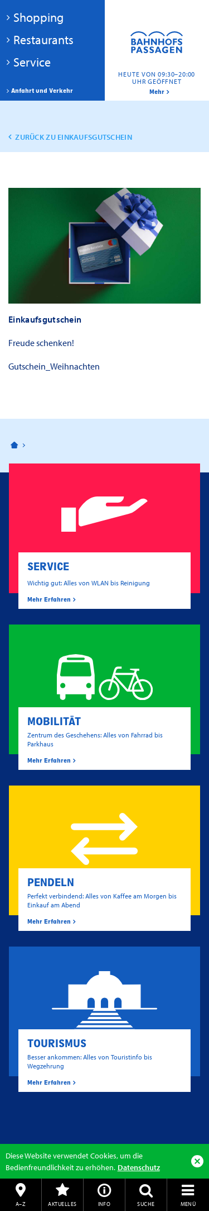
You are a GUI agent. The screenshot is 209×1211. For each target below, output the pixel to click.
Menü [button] (188, 1203)
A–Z (21, 1203)
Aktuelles (62, 1203)
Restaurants (43, 40)
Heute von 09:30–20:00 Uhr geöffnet (156, 77)
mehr (156, 92)
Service (32, 62)
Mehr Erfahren (49, 599)
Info (104, 1203)
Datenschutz (139, 1167)
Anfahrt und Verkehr (42, 90)
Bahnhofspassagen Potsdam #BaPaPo (157, 50)
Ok (197, 1161)
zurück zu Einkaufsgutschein (73, 137)
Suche (145, 1203)
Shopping (38, 17)
